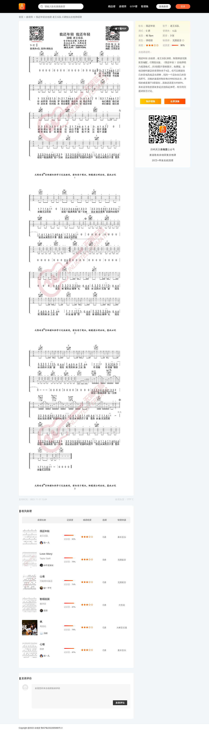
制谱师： (167, 40)
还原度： (167, 45)
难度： (141, 45)
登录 (183, 6)
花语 (46, 610)
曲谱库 (122, 6)
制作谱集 (150, 101)
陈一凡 (47, 543)
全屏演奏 (174, 101)
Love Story (46, 553)
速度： (141, 35)
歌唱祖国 (45, 599)
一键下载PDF (119, 28)
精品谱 (111, 6)
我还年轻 (45, 531)
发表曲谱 (163, 6)
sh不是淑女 (49, 565)
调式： (141, 30)
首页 (21, 17)
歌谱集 (144, 6)
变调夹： (167, 30)
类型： (141, 40)
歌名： (141, 26)
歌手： (166, 26)
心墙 (42, 644)
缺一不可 (47, 588)
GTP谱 (133, 6)
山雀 (42, 576)
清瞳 (46, 633)
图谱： (166, 35)
